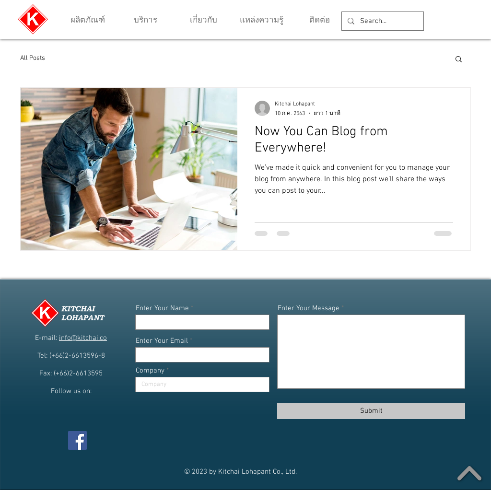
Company (150, 370)
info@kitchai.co (83, 338)
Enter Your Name (162, 308)
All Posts (32, 58)
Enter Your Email (162, 341)
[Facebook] (77, 440)
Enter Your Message (308, 308)
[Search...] (381, 21)
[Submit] (371, 411)
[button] (262, 20)
